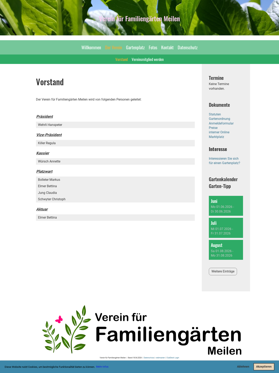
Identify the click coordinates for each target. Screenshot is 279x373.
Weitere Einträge (222, 271)
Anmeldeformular (221, 123)
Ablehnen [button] (243, 366)
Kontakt (167, 47)
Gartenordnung (219, 119)
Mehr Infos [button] (102, 366)
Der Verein (113, 47)
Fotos (153, 47)
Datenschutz (188, 47)
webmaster (160, 358)
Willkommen (91, 47)
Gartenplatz (135, 47)
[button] (226, 206)
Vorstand (121, 59)
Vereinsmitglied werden (148, 59)
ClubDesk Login (172, 358)
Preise (213, 128)
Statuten (215, 114)
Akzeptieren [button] (264, 366)
